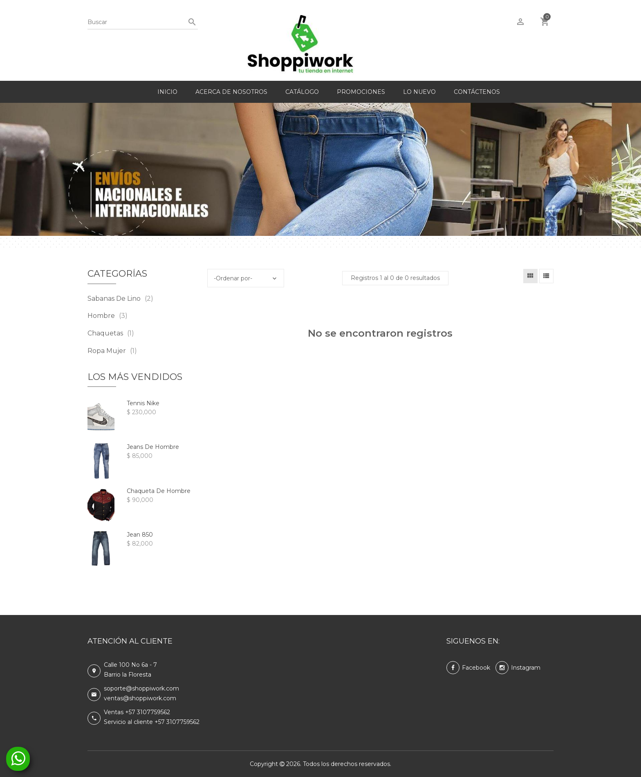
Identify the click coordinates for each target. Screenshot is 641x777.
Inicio (167, 91)
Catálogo (302, 91)
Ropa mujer (112, 351)
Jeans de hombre (153, 447)
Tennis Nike (143, 403)
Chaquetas (110, 333)
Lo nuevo (419, 91)
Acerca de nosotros (231, 91)
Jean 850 (140, 534)
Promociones (361, 91)
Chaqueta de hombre (159, 491)
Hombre (107, 316)
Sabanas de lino (120, 298)
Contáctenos (477, 91)
